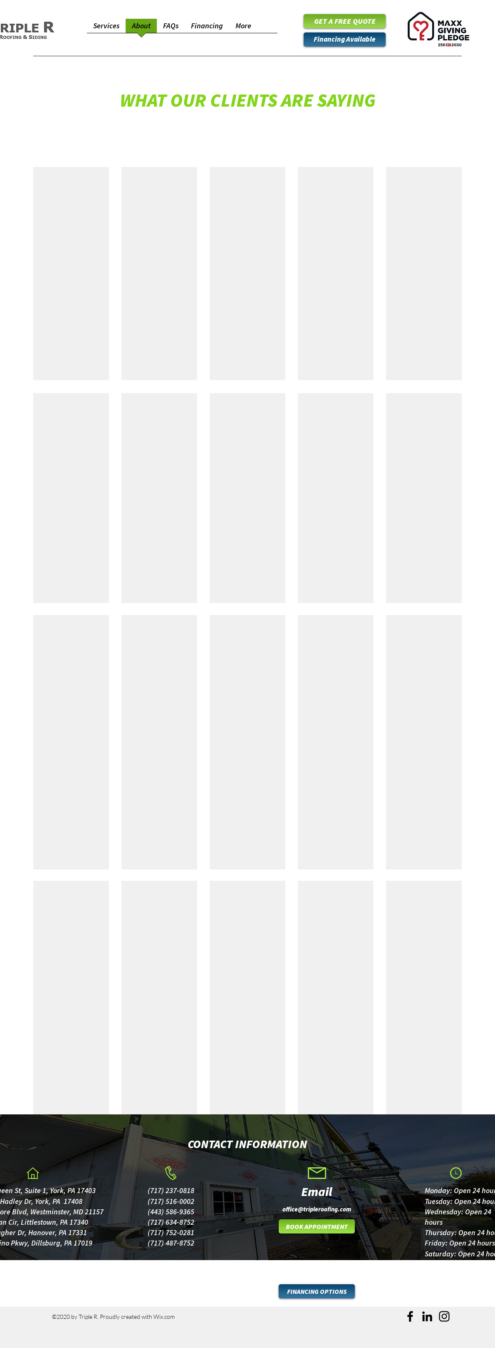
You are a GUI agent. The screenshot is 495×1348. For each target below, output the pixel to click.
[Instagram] (444, 1316)
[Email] (316, 1191)
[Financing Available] (345, 39)
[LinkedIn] (427, 1316)
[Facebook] (410, 1316)
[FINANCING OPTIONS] (317, 1291)
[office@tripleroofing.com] (316, 1209)
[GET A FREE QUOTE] (345, 21)
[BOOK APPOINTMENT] (317, 1226)
